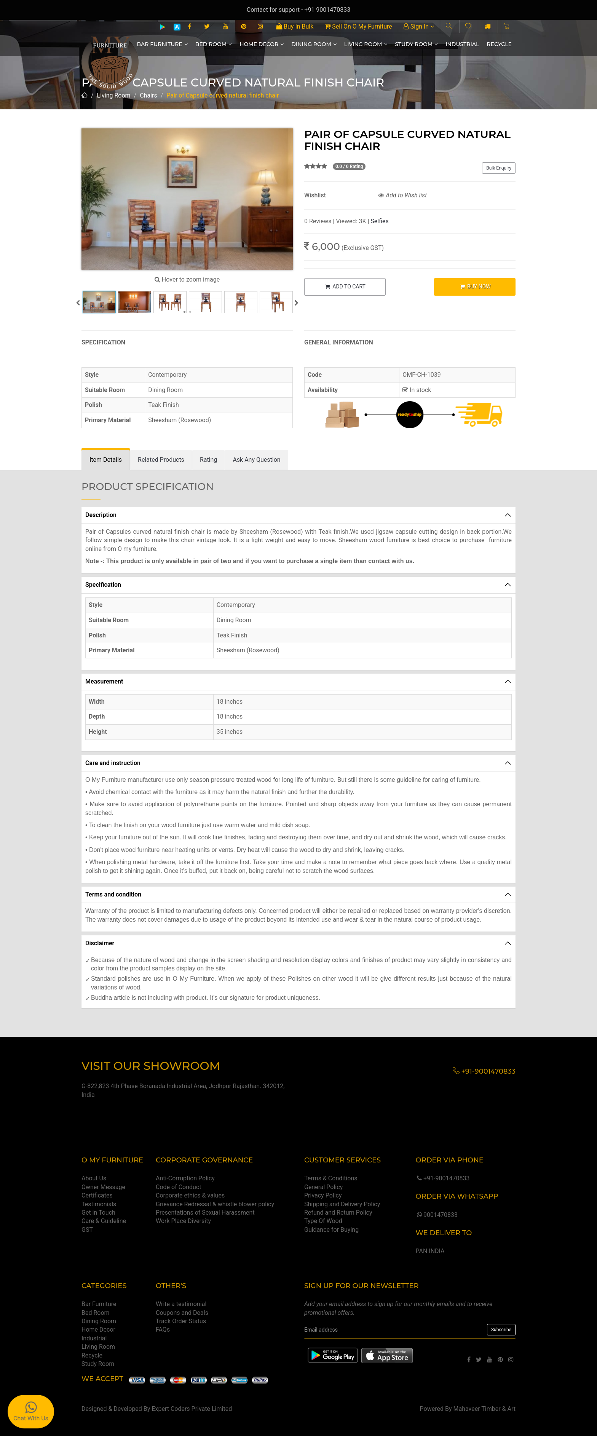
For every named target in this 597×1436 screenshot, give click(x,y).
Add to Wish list (402, 195)
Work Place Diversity (183, 1221)
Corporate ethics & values (190, 1195)
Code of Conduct (178, 1187)
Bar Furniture (162, 44)
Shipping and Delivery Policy (342, 1204)
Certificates (97, 1195)
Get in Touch (98, 1212)
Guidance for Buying (331, 1229)
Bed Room (213, 44)
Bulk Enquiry (498, 168)
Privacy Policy (323, 1195)
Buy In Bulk (294, 26)
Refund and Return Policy (338, 1212)
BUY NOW (475, 286)
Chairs (148, 95)
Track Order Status (181, 1321)
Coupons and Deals (182, 1312)
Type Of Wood (323, 1221)
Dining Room (314, 44)
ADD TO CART (345, 286)
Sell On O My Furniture (358, 26)
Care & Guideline (103, 1221)
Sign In (419, 26)
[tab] (105, 460)
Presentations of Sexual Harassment (205, 1212)
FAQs (163, 1329)
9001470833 (436, 1214)
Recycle (499, 44)
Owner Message (103, 1187)
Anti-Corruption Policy (185, 1178)
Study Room (416, 44)
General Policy (323, 1187)
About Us (93, 1178)
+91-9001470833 (442, 1178)
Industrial (462, 44)
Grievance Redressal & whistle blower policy (215, 1204)
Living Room (366, 44)
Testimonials (98, 1204)
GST (87, 1229)
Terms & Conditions (331, 1178)
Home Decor (261, 44)
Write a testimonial (181, 1304)
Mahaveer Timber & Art (484, 1408)
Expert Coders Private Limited (192, 1408)
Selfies (379, 221)
